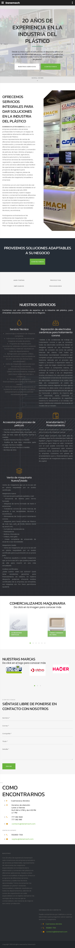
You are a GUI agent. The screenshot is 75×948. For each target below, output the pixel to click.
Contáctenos (50, 67)
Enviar (9, 766)
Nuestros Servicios (27, 67)
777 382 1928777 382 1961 (17, 818)
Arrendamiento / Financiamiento (56, 424)
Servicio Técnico (19, 329)
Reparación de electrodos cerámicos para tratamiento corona (55, 332)
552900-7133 (17, 835)
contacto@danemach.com (23, 824)
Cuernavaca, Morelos (20, 801)
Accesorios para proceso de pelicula (19, 424)
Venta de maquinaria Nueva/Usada (19, 479)
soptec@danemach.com (22, 839)
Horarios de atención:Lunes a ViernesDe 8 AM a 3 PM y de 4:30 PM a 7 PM (24, 809)
